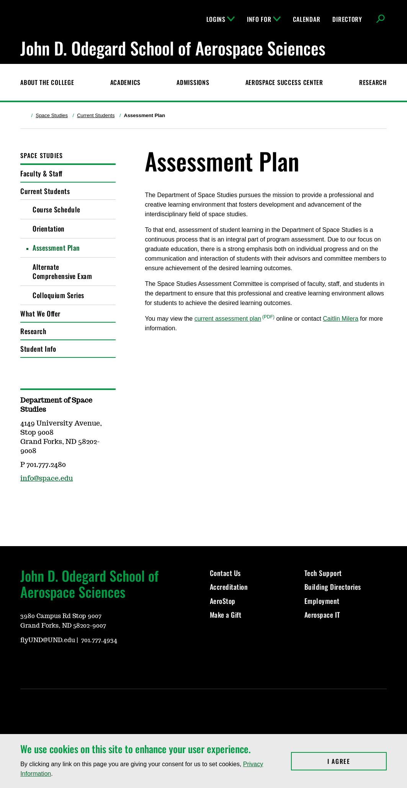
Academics (125, 82)
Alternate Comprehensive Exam (62, 271)
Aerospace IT (322, 615)
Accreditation (229, 587)
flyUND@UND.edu (47, 640)
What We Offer (40, 313)
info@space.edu (46, 478)
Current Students (95, 115)
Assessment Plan (56, 248)
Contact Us (225, 573)
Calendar (306, 19)
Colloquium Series (58, 295)
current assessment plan (228, 318)
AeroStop (222, 601)
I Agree (357, 761)
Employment (322, 601)
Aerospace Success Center (284, 82)
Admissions (193, 82)
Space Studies (52, 115)
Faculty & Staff (41, 173)
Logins (220, 19)
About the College (47, 82)
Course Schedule (56, 209)
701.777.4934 (99, 640)
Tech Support (323, 573)
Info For (264, 19)
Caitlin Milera (340, 318)
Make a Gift (226, 615)
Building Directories (332, 587)
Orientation (49, 228)
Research (373, 82)
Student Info (38, 349)
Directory (347, 19)
